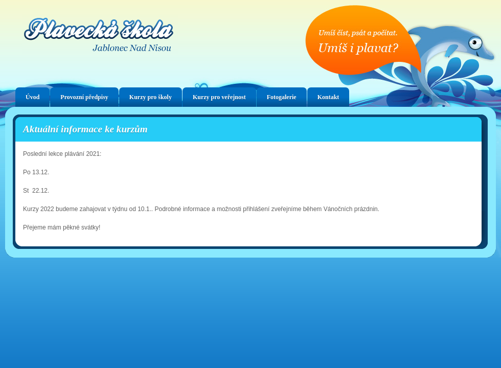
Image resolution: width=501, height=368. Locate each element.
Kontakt (328, 97)
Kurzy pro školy (150, 97)
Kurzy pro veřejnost (219, 97)
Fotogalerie (282, 97)
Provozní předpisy (84, 97)
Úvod (32, 97)
